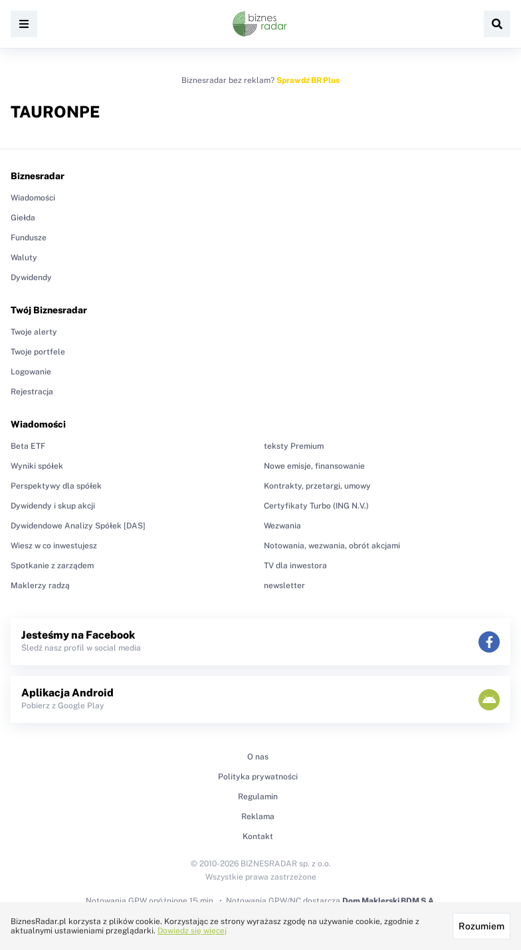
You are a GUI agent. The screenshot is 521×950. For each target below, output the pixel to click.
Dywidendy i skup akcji (53, 506)
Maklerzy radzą (40, 585)
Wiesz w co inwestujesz (54, 545)
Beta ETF (28, 446)
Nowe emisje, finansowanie (314, 466)
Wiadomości (33, 197)
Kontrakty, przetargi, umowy (317, 486)
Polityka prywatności (258, 776)
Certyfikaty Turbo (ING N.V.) (316, 506)
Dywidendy (31, 277)
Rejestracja (32, 391)
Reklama (257, 816)
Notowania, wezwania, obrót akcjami (332, 545)
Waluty (24, 257)
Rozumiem (481, 926)
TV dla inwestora (295, 565)
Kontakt (258, 836)
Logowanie (31, 371)
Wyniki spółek (37, 466)
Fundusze (29, 237)
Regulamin (258, 796)
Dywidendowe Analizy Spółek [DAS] (78, 525)
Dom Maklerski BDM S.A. (389, 901)
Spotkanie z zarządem (52, 565)
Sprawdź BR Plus (308, 80)
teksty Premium (294, 446)
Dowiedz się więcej (192, 930)
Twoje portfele (38, 351)
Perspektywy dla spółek (56, 486)
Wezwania (282, 525)
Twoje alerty (34, 332)
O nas (257, 756)
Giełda (23, 217)
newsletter (284, 585)
